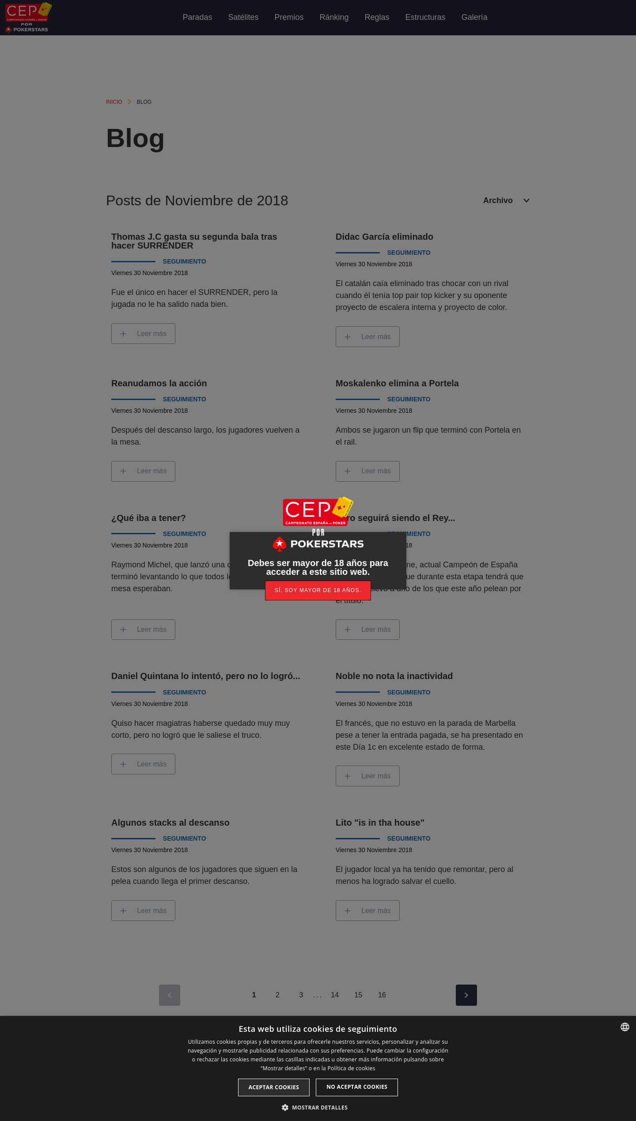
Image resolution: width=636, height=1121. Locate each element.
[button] (318, 1106)
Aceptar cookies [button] (274, 1087)
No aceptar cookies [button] (356, 1087)
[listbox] (625, 1027)
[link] (318, 590)
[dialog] (318, 1068)
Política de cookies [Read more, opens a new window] (351, 1068)
